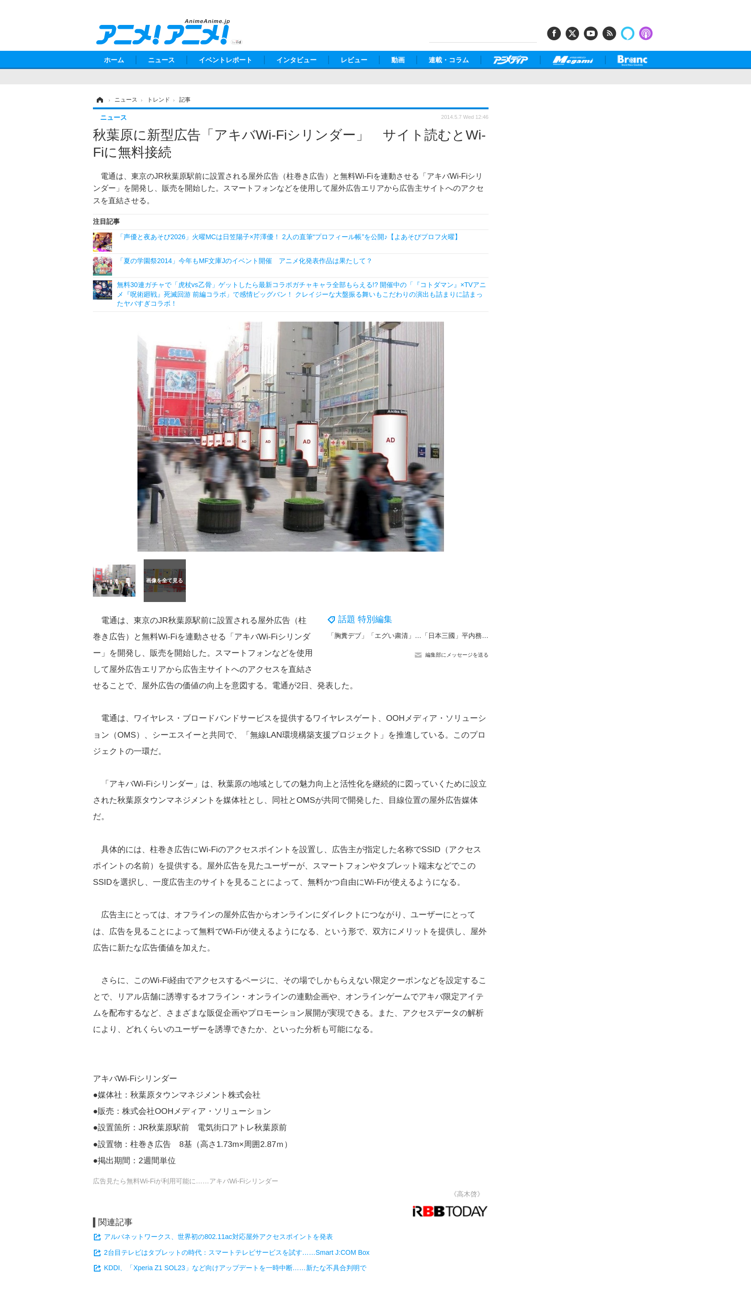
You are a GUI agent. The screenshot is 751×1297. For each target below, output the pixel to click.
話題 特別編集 (365, 619)
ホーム (114, 60)
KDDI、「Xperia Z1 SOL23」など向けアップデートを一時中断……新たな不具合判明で (235, 1268)
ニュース (161, 60)
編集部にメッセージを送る (457, 655)
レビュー (354, 60)
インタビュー (296, 60)
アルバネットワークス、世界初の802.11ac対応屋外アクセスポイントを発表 (218, 1236)
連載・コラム (449, 60)
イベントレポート (225, 60)
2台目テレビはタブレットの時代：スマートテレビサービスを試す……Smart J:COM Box (237, 1252)
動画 (398, 60)
